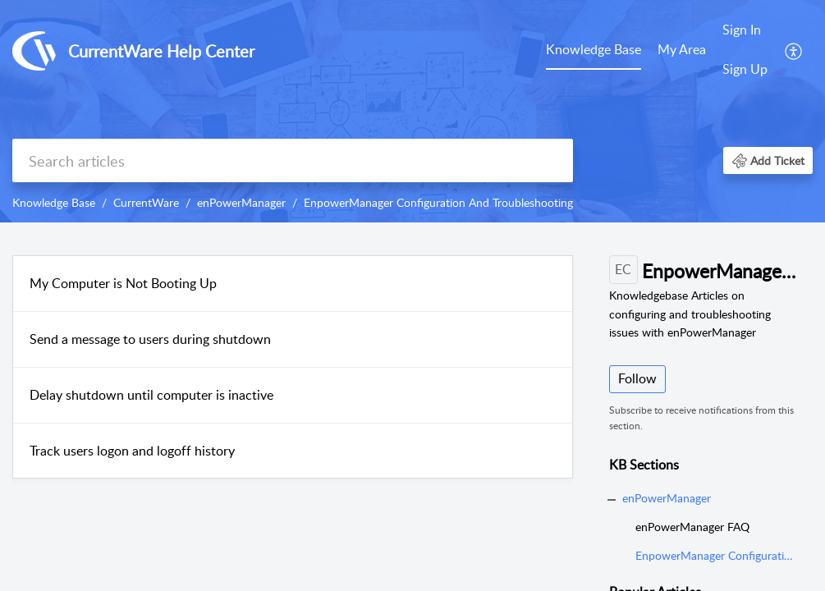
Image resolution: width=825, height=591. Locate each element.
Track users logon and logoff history (132, 451)
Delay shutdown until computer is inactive (151, 395)
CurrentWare (146, 202)
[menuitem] (593, 51)
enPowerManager (241, 202)
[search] (292, 160)
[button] (794, 50)
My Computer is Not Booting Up (123, 283)
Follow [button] (637, 378)
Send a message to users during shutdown (150, 339)
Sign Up (745, 69)
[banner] (412, 111)
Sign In (741, 30)
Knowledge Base (593, 49)
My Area (682, 49)
